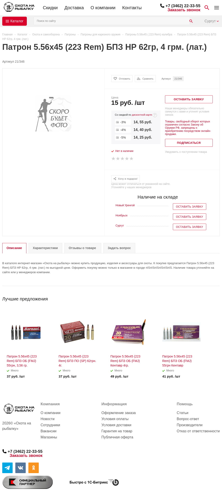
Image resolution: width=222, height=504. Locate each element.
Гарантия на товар (116, 431)
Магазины (49, 437)
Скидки (50, 7)
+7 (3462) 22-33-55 (182, 6)
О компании (103, 7)
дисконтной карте (142, 114)
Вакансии (49, 431)
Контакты (132, 7)
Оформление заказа (118, 413)
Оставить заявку (189, 206)
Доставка (74, 7)
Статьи (182, 413)
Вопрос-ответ (188, 419)
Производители (190, 425)
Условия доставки (116, 425)
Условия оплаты (114, 419)
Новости (48, 419)
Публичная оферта (117, 437)
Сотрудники (50, 425)
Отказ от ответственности (198, 431)
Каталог (16, 21)
